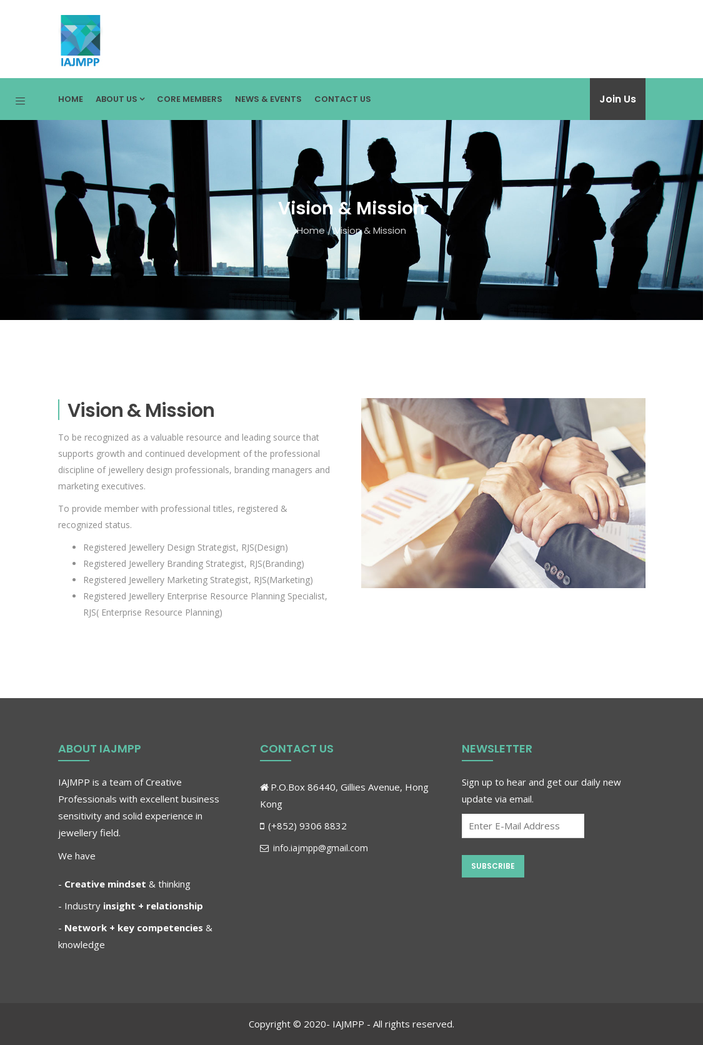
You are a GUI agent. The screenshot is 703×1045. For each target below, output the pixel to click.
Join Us (617, 99)
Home (70, 99)
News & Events (268, 99)
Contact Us (342, 99)
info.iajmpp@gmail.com (314, 848)
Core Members (189, 99)
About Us (120, 99)
